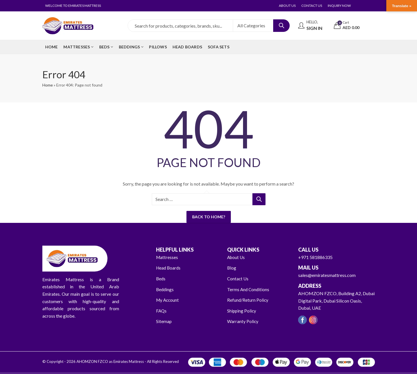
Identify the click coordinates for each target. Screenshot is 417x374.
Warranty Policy (243, 321)
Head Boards (169, 267)
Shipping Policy (242, 310)
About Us (236, 257)
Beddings (165, 289)
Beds (161, 278)
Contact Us (238, 278)
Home (47, 85)
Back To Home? (208, 216)
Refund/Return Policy (248, 300)
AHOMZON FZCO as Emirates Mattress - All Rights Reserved (127, 361)
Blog (231, 267)
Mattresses (167, 257)
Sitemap (164, 321)
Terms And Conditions (248, 289)
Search (281, 25)
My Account (168, 300)
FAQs (161, 310)
